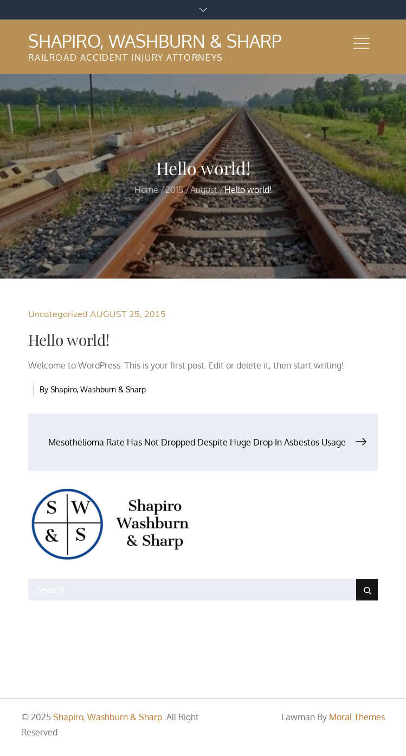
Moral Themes (357, 717)
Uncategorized (58, 313)
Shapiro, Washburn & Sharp (154, 41)
